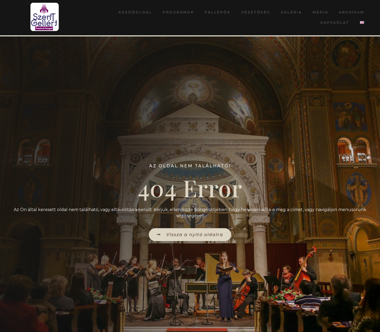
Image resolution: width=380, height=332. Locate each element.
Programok (178, 12)
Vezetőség (255, 12)
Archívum (351, 12)
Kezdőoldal (135, 12)
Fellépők (218, 12)
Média (320, 12)
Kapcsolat (334, 23)
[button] (190, 234)
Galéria (291, 12)
